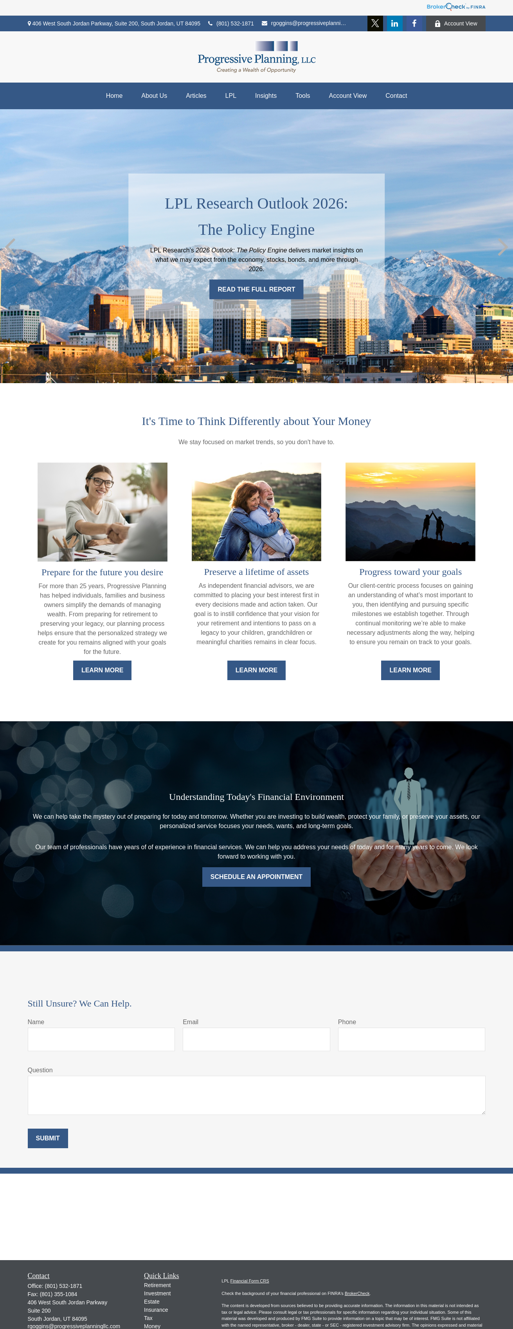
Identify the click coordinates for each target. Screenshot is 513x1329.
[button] (114, 96)
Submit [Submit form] (48, 1138)
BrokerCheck (357, 1293)
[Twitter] (375, 23)
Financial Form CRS (249, 1281)
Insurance (156, 1310)
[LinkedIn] (395, 23)
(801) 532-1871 (231, 23)
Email (190, 1022)
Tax (148, 1318)
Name (36, 1022)
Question (40, 1070)
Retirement (157, 1285)
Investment (157, 1293)
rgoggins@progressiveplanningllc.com (304, 23)
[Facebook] (414, 23)
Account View (455, 23)
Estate (152, 1301)
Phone (347, 1022)
